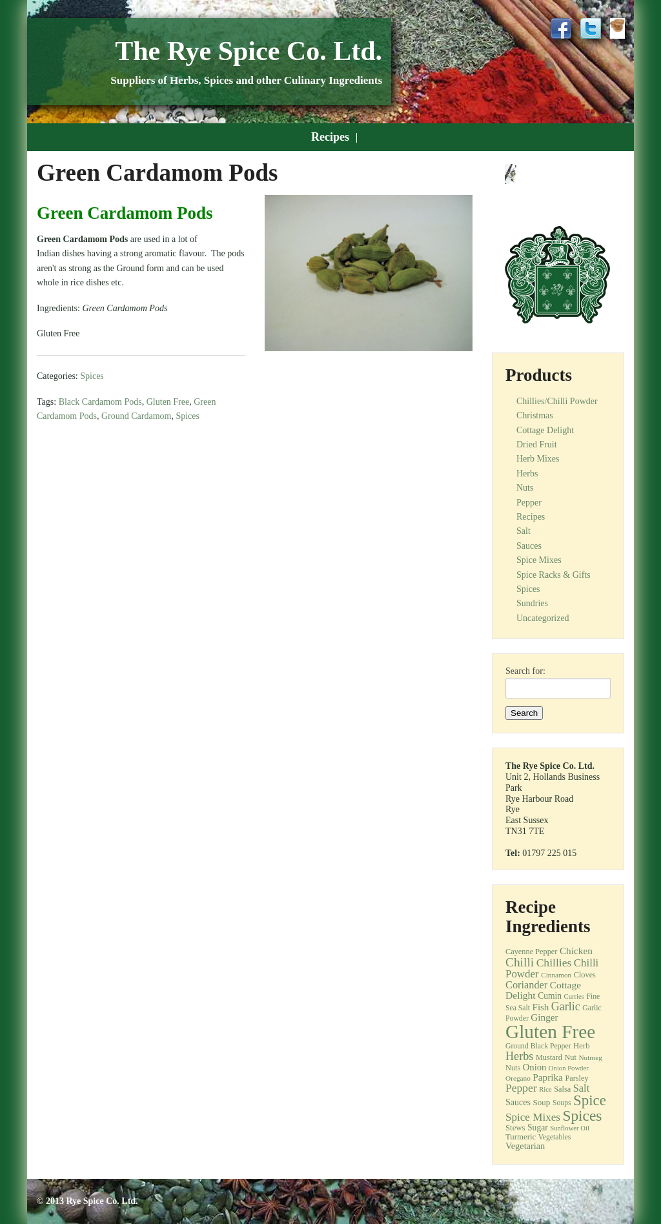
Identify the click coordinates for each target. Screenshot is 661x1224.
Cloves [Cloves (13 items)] (585, 974)
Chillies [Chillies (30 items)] (554, 962)
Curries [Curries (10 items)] (574, 996)
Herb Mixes (538, 459)
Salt (523, 531)
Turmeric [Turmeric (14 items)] (520, 1136)
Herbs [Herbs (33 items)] (519, 1056)
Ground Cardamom (136, 416)
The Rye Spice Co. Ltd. (248, 51)
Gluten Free (168, 402)
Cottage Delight (545, 430)
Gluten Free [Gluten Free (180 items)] (550, 1031)
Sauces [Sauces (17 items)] (518, 1102)
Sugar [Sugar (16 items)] (537, 1127)
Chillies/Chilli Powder (557, 401)
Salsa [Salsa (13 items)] (562, 1089)
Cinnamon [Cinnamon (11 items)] (556, 975)
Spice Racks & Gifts (553, 575)
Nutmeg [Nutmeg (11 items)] (590, 1057)
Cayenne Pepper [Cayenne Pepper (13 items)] (531, 951)
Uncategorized (542, 618)
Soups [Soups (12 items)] (562, 1103)
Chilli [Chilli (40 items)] (519, 962)
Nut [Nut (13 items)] (570, 1057)
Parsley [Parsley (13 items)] (576, 1078)
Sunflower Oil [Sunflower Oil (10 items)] (569, 1128)
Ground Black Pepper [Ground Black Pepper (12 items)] (538, 1046)
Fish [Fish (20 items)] (541, 1007)
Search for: (525, 671)
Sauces (529, 546)
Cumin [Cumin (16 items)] (550, 996)
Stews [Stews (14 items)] (515, 1127)
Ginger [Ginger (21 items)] (544, 1017)
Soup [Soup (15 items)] (541, 1102)
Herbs (527, 473)
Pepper (529, 502)
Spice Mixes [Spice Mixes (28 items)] (532, 1117)
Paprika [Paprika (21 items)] (548, 1077)
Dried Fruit (536, 444)
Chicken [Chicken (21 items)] (576, 950)
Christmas (534, 415)
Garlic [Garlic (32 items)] (565, 1006)
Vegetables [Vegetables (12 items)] (554, 1137)
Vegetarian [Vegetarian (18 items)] (525, 1146)
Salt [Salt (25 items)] (581, 1088)
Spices (92, 376)
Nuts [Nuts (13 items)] (512, 1067)
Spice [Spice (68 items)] (589, 1100)
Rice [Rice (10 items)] (545, 1089)
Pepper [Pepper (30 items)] (521, 1087)
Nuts (524, 488)
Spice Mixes (539, 560)
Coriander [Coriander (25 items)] (526, 985)
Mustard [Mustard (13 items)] (549, 1057)
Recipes (330, 136)
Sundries (532, 603)
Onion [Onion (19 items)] (535, 1067)
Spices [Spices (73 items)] (582, 1115)
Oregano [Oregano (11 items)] (518, 1078)
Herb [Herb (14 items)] (581, 1045)
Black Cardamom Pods (100, 402)
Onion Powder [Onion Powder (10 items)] (569, 1068)
